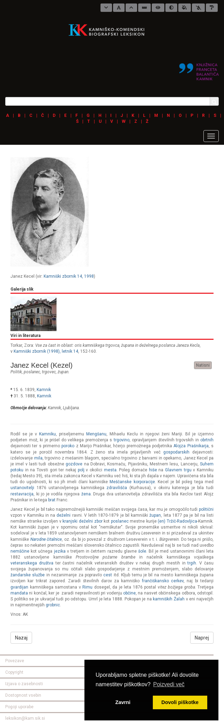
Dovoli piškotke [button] (180, 702)
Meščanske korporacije (132, 481)
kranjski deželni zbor (82, 521)
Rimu (87, 587)
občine (129, 593)
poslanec (32, 371)
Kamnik (44, 389)
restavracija (21, 494)
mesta (110, 469)
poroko (67, 445)
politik (16, 371)
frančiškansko (155, 580)
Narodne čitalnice (46, 539)
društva (46, 563)
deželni (63, 515)
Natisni (203, 365)
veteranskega (23, 563)
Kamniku (47, 434)
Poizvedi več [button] (169, 684)
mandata (19, 593)
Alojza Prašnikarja (190, 445)
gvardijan (19, 587)
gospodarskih (176, 452)
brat (51, 499)
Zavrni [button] (122, 702)
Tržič (171, 521)
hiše (153, 469)
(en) (161, 521)
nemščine (19, 551)
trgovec (49, 371)
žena (86, 494)
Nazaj (21, 638)
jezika (60, 551)
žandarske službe (27, 574)
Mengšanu (96, 434)
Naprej (202, 638)
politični (206, 509)
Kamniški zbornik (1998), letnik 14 (46, 351)
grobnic (53, 604)
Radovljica (187, 521)
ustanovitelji (22, 487)
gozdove (74, 464)
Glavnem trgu (178, 469)
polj (81, 469)
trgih (191, 563)
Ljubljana (71, 407)
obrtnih (207, 439)
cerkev (177, 580)
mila (38, 458)
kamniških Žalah (169, 599)
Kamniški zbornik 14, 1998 (69, 276)
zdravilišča (116, 487)
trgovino (121, 439)
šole (142, 551)
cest (107, 574)
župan (63, 371)
